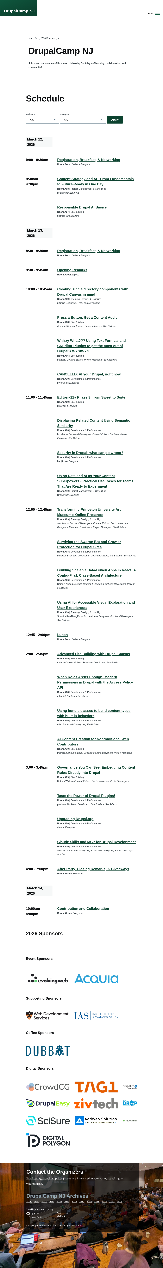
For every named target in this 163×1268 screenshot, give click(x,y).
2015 (97, 1201)
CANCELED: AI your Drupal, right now (89, 374)
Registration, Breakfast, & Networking (88, 160)
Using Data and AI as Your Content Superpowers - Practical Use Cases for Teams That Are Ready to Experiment (95, 481)
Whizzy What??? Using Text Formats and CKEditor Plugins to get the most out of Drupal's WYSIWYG (91, 346)
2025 (29, 1201)
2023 (44, 1201)
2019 (66, 1201)
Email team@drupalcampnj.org (45, 1178)
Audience (30, 114)
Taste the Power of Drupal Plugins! (86, 796)
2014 (104, 1201)
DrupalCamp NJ (19, 11)
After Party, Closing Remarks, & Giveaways (93, 869)
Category (64, 114)
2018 (74, 1201)
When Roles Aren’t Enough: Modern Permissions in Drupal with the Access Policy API (95, 682)
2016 (89, 1201)
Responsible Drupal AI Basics (82, 207)
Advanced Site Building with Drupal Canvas (93, 654)
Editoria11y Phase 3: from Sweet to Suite (91, 397)
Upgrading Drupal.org (75, 819)
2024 (36, 1201)
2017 (81, 1201)
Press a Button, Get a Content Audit (87, 317)
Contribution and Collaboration (83, 909)
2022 (51, 1201)
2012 (119, 1201)
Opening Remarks (72, 270)
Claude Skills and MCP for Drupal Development (96, 842)
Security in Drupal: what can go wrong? (90, 453)
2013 (112, 1201)
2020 (59, 1201)
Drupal (60, 1216)
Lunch (62, 635)
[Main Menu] (153, 13)
